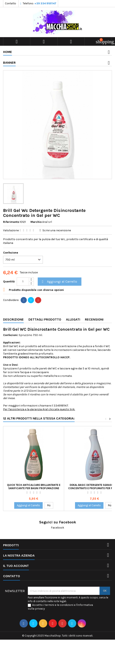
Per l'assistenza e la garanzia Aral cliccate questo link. (39, 409)
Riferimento (11, 222)
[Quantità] (23, 281)
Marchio (36, 222)
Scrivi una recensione (56, 230)
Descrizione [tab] (13, 319)
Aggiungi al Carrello (59, 282)
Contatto (10, 3)
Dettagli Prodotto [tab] (44, 319)
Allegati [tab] (73, 319)
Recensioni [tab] (94, 319)
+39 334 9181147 (45, 3)
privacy (40, 608)
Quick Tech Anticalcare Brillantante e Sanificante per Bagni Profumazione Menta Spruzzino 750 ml (33, 488)
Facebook (57, 527)
